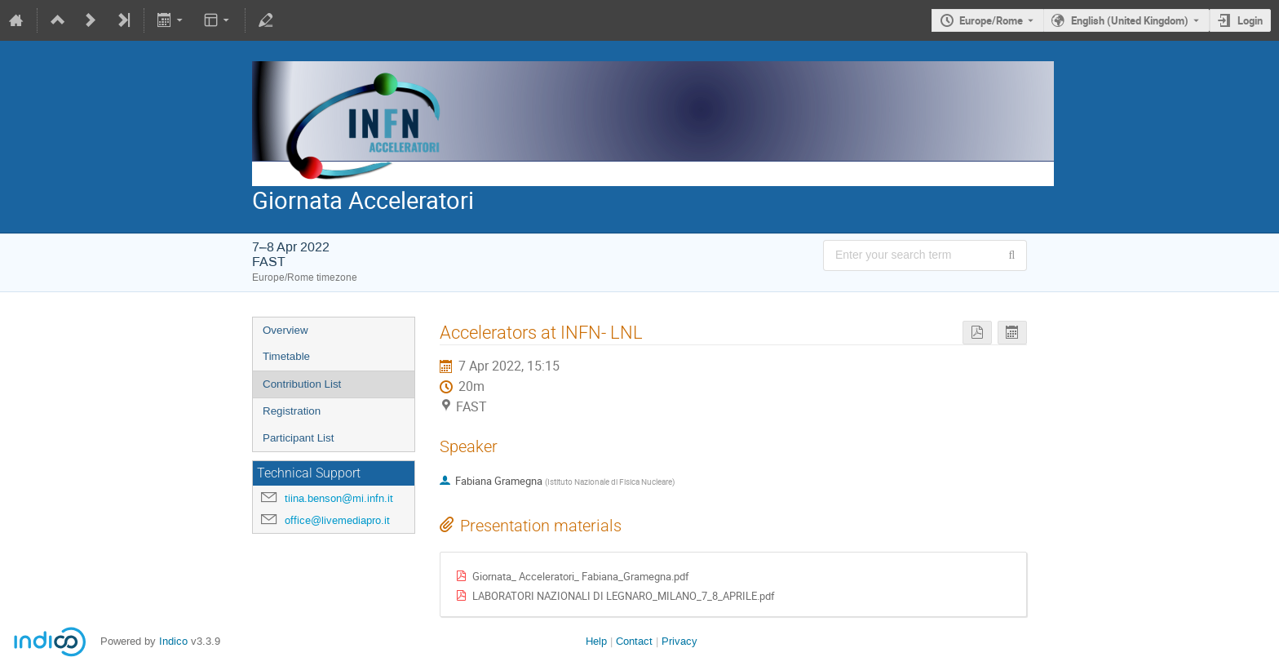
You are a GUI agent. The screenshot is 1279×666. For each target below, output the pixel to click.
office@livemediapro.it (337, 520)
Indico (173, 641)
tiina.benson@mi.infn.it (339, 498)
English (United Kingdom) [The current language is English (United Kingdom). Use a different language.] (1129, 20)
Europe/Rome (991, 20)
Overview (285, 330)
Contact (634, 641)
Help (596, 641)
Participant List (298, 438)
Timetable (286, 356)
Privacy (679, 641)
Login (1250, 20)
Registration (292, 411)
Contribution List (302, 384)
